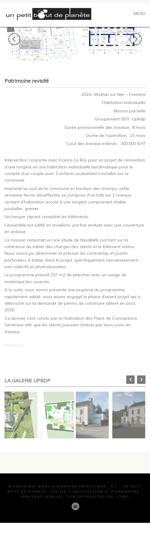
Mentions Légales (41, 507)
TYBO (123, 507)
